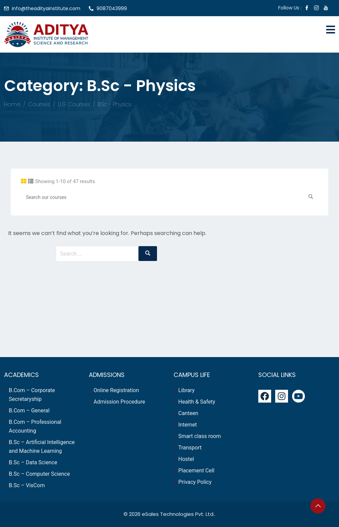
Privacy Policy (195, 482)
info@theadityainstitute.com (46, 8)
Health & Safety (196, 402)
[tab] (23, 181)
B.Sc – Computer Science (39, 474)
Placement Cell (196, 470)
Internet (188, 424)
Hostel (186, 459)
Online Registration (116, 390)
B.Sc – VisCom (27, 485)
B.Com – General (29, 410)
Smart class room (199, 436)
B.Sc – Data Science (33, 462)
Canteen (188, 413)
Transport (190, 447)
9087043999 (112, 8)
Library (186, 390)
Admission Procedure (119, 402)
